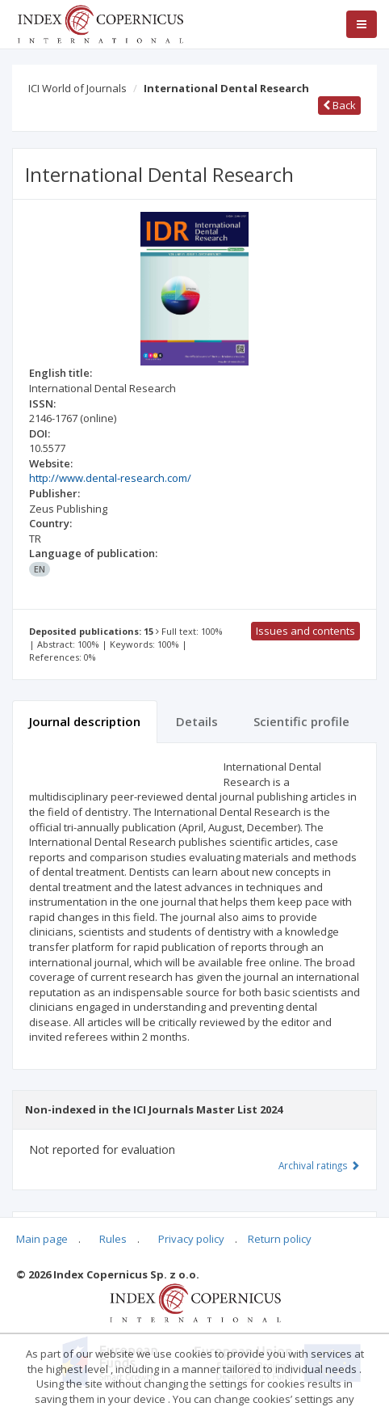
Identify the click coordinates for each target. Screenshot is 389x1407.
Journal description (84, 721)
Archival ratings (319, 1165)
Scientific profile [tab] (301, 721)
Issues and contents (305, 630)
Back (339, 105)
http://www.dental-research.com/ (110, 478)
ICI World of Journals (77, 88)
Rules (113, 1239)
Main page (42, 1239)
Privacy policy (191, 1239)
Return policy (280, 1239)
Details (197, 721)
